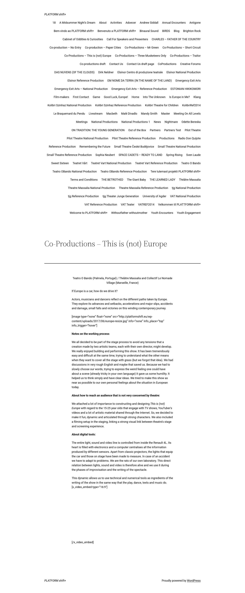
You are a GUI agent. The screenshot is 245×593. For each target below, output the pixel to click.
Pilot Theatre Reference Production (134, 138)
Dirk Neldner (106, 72)
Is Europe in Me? (179, 97)
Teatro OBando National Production (74, 171)
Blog (176, 31)
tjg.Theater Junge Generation (121, 196)
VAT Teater (127, 204)
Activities (116, 22)
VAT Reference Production (101, 204)
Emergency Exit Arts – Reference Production (139, 88)
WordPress (194, 580)
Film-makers (61, 97)
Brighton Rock (192, 31)
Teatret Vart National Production (111, 163)
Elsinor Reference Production (86, 80)
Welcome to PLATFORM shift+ (89, 212)
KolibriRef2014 (191, 105)
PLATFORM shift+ (55, 14)
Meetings (82, 121)
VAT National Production (185, 196)
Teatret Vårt (80, 163)
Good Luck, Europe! (116, 97)
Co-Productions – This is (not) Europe (87, 55)
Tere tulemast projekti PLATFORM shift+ (176, 171)
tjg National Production (186, 188)
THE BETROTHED (112, 179)
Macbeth (111, 113)
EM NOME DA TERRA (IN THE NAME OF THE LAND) (140, 80)
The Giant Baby (136, 179)
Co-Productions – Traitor (185, 55)
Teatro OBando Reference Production (123, 171)
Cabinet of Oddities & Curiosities (83, 39)
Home (135, 97)
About (103, 22)
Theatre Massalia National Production (91, 188)
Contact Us (116, 64)
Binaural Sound (149, 31)
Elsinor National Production (184, 72)
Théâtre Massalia (190, 179)
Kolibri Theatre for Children (161, 105)
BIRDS (166, 31)
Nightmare (171, 121)
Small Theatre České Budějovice (134, 146)
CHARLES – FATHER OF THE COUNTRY (176, 39)
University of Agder (154, 196)
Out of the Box (137, 130)
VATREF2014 (146, 204)
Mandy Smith (149, 113)
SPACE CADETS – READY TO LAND (140, 155)
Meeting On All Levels (187, 113)
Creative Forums (190, 64)
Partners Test (172, 130)
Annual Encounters (174, 22)
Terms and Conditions (84, 179)
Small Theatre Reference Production (69, 155)
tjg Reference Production (83, 196)
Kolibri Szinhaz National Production (69, 105)
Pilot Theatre (193, 130)
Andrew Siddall (149, 22)
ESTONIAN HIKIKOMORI (186, 88)
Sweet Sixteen (60, 163)
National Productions (104, 121)
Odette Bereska (191, 121)
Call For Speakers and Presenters (127, 39)
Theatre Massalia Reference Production (143, 188)
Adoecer (130, 22)
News (157, 121)
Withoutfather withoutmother (129, 212)
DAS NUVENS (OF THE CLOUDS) (74, 72)
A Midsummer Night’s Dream (77, 22)
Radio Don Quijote (189, 138)
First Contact (81, 97)
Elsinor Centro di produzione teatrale (140, 72)
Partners (155, 130)
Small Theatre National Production (179, 146)
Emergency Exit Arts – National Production (81, 88)
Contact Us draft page (140, 64)
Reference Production (62, 146)
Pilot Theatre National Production (87, 138)
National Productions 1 (135, 121)
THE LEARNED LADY (162, 179)
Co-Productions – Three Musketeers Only (140, 55)
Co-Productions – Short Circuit (181, 47)
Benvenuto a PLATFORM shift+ (117, 31)
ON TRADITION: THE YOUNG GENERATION (98, 130)
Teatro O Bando (191, 163)
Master (165, 113)
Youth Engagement (189, 212)
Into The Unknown (154, 97)
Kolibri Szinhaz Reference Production (118, 105)
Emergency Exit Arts (188, 80)
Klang (197, 97)
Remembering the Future (95, 146)
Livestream (95, 113)
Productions (167, 138)
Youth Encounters (162, 212)
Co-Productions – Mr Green (142, 47)
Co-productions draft (92, 64)
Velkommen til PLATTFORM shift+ (179, 204)
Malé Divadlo (129, 113)
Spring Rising (174, 155)
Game (96, 97)
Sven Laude (193, 155)
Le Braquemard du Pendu (69, 113)
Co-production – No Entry (65, 47)
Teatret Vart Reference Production (156, 163)
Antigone (195, 22)
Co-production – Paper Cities (103, 47)
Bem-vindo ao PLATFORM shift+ (74, 31)
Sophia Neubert (105, 155)
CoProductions (167, 64)
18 (54, 22)
